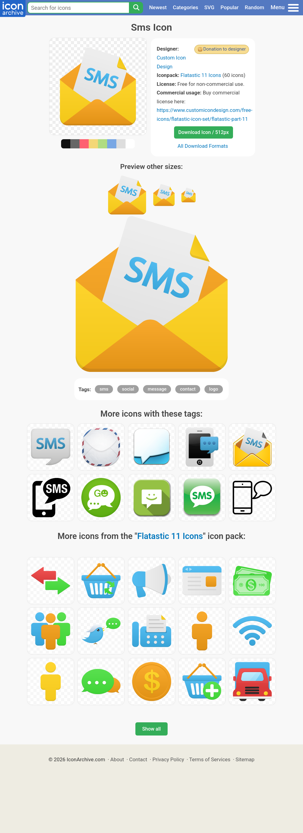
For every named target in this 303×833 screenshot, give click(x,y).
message (157, 389)
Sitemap (244, 759)
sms (103, 389)
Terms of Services (209, 759)
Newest (158, 7)
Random (254, 7)
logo (213, 389)
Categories (185, 7)
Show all (151, 729)
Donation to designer (224, 49)
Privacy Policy (168, 759)
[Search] (136, 7)
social (128, 389)
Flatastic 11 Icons (201, 75)
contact (188, 389)
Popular (229, 7)
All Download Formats (202, 146)
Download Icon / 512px (203, 132)
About (117, 759)
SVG (209, 7)
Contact (138, 759)
